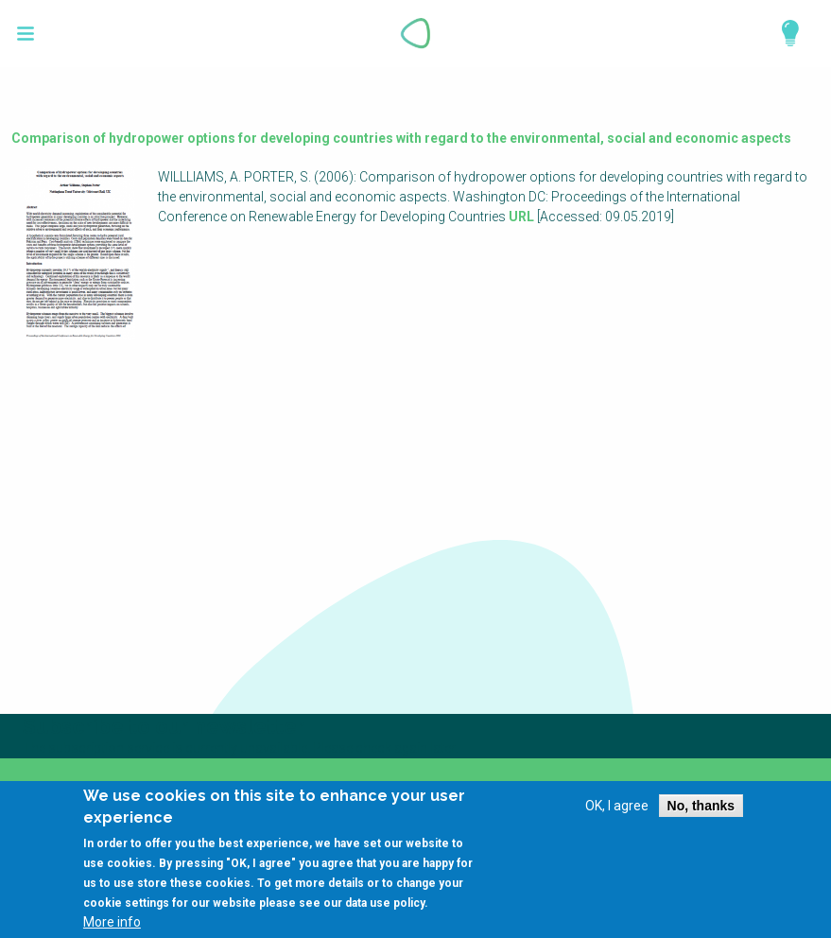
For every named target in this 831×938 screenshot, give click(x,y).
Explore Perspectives (782, 33)
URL (521, 216)
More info (112, 931)
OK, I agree (617, 815)
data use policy (384, 912)
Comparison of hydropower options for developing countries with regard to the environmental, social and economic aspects (401, 138)
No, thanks (701, 815)
